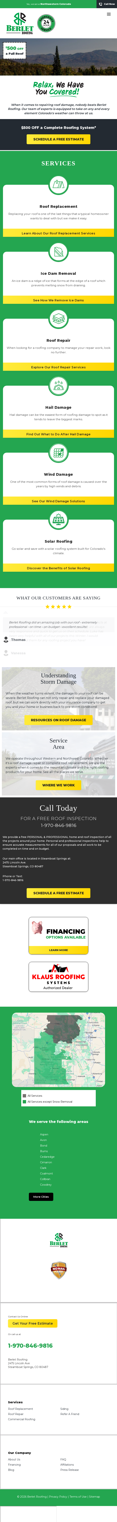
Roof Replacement (20, 1395)
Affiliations (67, 1451)
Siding (64, 1395)
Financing (14, 1451)
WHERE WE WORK (58, 772)
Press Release (69, 1456)
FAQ (63, 1446)
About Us (14, 1446)
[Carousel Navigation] (58, 626)
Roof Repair (15, 1400)
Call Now (107, 4)
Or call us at (14, 1320)
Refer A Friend (69, 1400)
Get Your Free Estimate (32, 1310)
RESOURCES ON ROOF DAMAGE (58, 707)
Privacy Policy (58, 1483)
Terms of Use (78, 1483)
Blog (11, 1456)
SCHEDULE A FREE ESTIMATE (58, 139)
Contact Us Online (18, 1303)
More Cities (41, 1183)
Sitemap (94, 1483)
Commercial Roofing (21, 1406)
